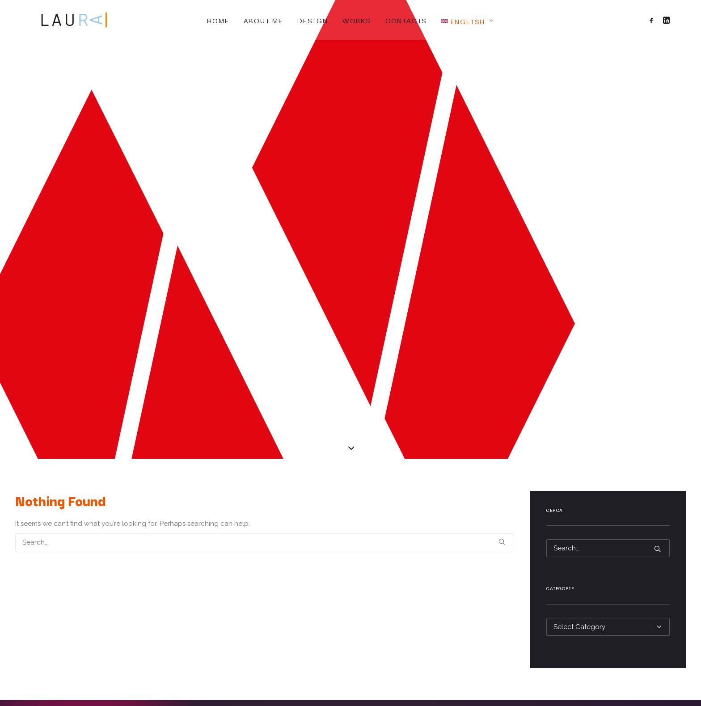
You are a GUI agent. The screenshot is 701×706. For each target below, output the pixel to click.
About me (263, 20)
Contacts (406, 20)
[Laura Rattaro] (64, 20)
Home (218, 20)
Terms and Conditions (479, 585)
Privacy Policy (467, 550)
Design (312, 20)
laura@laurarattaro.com (130, 589)
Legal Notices (467, 573)
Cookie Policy (467, 562)
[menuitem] (218, 20)
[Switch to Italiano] (352, 620)
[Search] (264, 293)
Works (356, 20)
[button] (653, 20)
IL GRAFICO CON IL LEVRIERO (540, 684)
